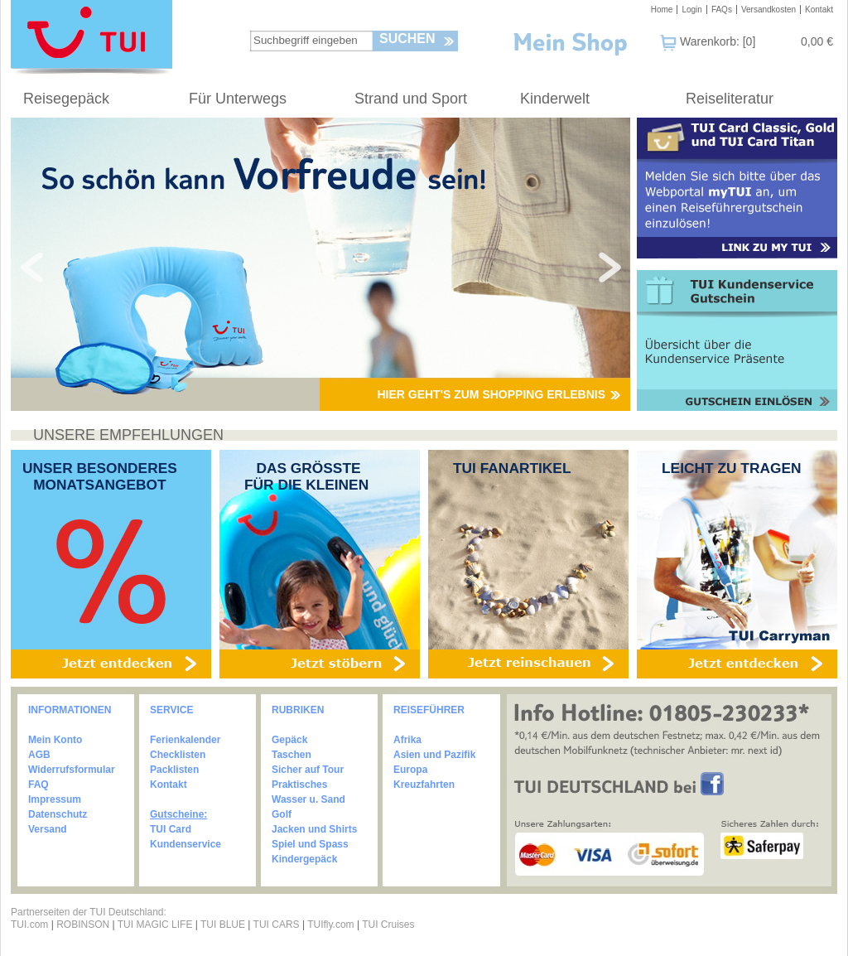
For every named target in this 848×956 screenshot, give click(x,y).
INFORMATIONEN (69, 710)
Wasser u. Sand (308, 799)
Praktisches (299, 784)
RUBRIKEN (298, 710)
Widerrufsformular (71, 769)
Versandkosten (768, 9)
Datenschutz (57, 814)
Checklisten (177, 754)
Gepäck (289, 740)
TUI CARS (276, 924)
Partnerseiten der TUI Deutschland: (88, 912)
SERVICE (171, 710)
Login (691, 9)
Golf (282, 814)
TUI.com (29, 924)
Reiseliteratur (729, 98)
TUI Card (170, 829)
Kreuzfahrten (424, 784)
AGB (39, 754)
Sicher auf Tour (308, 769)
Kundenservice (185, 844)
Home (662, 9)
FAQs (721, 9)
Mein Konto (55, 740)
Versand (47, 829)
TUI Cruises (388, 924)
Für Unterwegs (238, 98)
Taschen (291, 754)
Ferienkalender (185, 740)
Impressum (54, 799)
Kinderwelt (555, 98)
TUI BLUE (222, 924)
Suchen (407, 38)
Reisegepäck (66, 98)
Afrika (407, 740)
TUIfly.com (330, 924)
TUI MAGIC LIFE (156, 924)
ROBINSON (82, 924)
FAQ (38, 784)
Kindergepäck (304, 859)
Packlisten (174, 769)
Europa (410, 769)
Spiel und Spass (310, 844)
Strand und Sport (410, 98)
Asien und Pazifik (434, 754)
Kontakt (819, 9)
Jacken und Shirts (314, 829)
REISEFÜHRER (429, 710)
